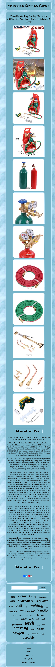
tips (28, 634)
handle (42, 611)
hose (31, 616)
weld (15, 616)
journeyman (17, 624)
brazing (21, 628)
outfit (38, 625)
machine (42, 597)
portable (29, 637)
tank (11, 606)
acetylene (27, 610)
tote (43, 625)
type (47, 607)
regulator (42, 600)
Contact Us (29, 655)
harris (35, 633)
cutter (24, 618)
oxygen (18, 633)
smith (21, 616)
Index (29, 648)
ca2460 (33, 629)
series (15, 619)
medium (13, 611)
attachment (25, 600)
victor (22, 596)
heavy (32, 596)
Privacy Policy (29, 659)
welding (36, 605)
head (13, 597)
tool (43, 619)
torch (29, 623)
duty (12, 600)
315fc (42, 634)
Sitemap (29, 652)
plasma (40, 615)
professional (34, 619)
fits (27, 616)
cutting (22, 605)
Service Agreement (28, 662)
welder (40, 628)
